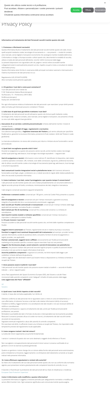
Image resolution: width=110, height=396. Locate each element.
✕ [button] (105, 3)
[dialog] (55, 11)
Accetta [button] (76, 10)
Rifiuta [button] (88, 10)
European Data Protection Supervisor (15, 372)
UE (3, 284)
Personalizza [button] (100, 10)
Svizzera (4, 287)
